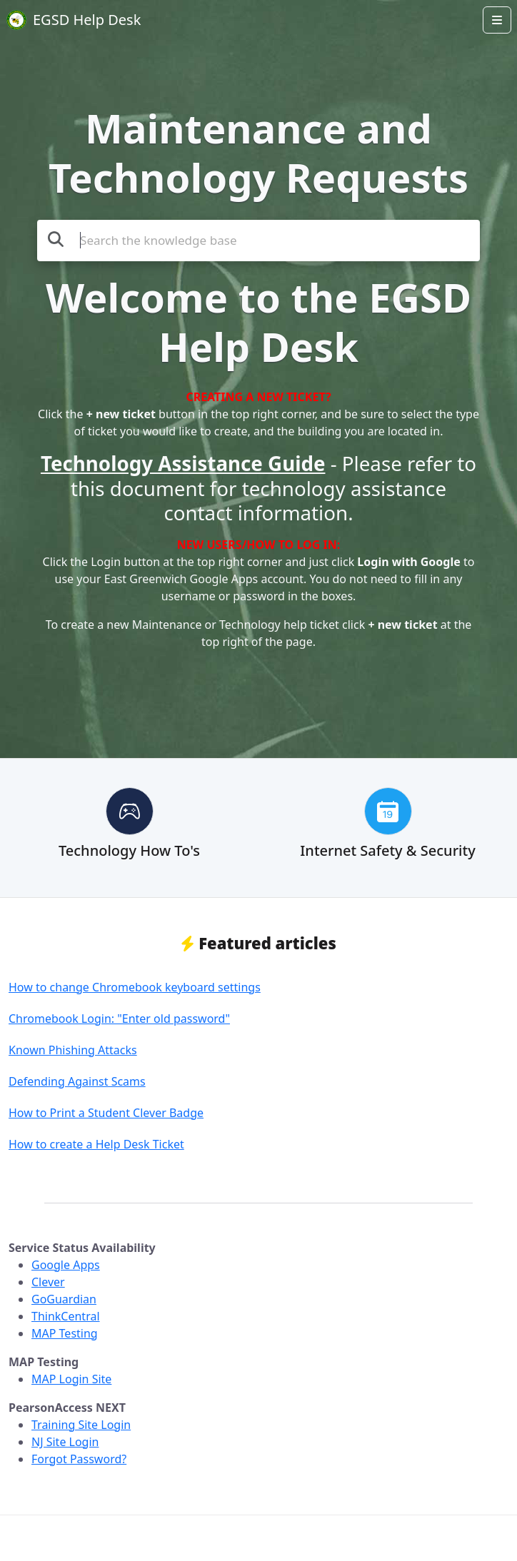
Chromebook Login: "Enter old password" (119, 1018)
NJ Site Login (65, 1442)
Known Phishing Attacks (73, 1050)
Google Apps (65, 1265)
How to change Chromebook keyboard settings (135, 987)
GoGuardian (63, 1299)
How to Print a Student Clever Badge (106, 1113)
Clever (48, 1282)
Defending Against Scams (77, 1081)
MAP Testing (64, 1333)
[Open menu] (497, 20)
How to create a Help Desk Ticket (96, 1144)
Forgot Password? (78, 1459)
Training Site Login (81, 1425)
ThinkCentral (65, 1316)
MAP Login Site (71, 1379)
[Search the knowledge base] (258, 240)
